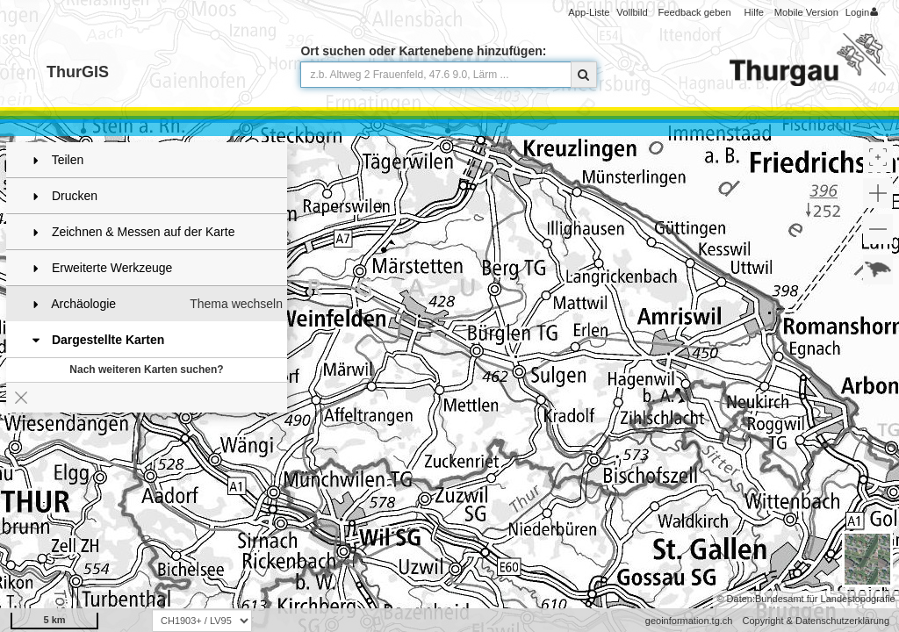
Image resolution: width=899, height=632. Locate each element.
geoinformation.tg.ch (689, 620)
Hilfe (754, 12)
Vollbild (631, 12)
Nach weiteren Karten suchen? (146, 369)
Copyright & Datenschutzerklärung (815, 620)
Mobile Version (806, 12)
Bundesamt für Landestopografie (825, 598)
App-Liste (588, 12)
